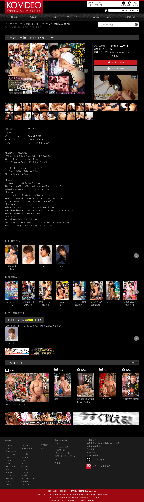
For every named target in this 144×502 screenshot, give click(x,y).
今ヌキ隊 (25, 466)
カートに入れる (115, 62)
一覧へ (134, 363)
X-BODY (9, 478)
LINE (8, 457)
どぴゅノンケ (11, 475)
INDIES (24, 445)
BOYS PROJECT (28, 478)
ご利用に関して (61, 450)
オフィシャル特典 (91, 17)
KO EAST (31, 136)
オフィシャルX (99, 459)
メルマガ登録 (92, 455)
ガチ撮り (25, 454)
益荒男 (24, 475)
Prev (7, 71)
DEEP (8, 484)
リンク (58, 463)
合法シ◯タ (10, 481)
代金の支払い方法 (62, 453)
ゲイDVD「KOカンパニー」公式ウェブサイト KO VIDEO (26, 24)
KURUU (9, 469)
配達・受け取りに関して (65, 456)
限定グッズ (72, 17)
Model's (24, 457)
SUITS (8, 463)
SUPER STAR (27, 448)
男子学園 (44, 445)
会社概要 (90, 449)
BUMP (8, 460)
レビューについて (62, 459)
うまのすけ (26, 472)
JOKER (9, 472)
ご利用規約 (91, 440)
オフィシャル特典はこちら (120, 52)
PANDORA (10, 466)
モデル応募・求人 (129, 17)
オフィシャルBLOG (101, 466)
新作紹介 (15, 17)
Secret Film (10, 454)
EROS (8, 448)
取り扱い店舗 (61, 440)
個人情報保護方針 (94, 446)
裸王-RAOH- (11, 451)
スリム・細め (33, 143)
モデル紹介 (53, 17)
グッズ (43, 448)
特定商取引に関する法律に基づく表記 (103, 443)
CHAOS (38, 136)
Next (86, 71)
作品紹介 (34, 17)
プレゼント (110, 17)
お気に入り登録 (117, 68)
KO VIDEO (59, 491)
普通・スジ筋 (44, 143)
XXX (23, 460)
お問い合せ (91, 452)
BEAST (9, 445)
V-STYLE (25, 484)
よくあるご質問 (61, 447)
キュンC (24, 463)
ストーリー (39, 140)
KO (22, 451)
